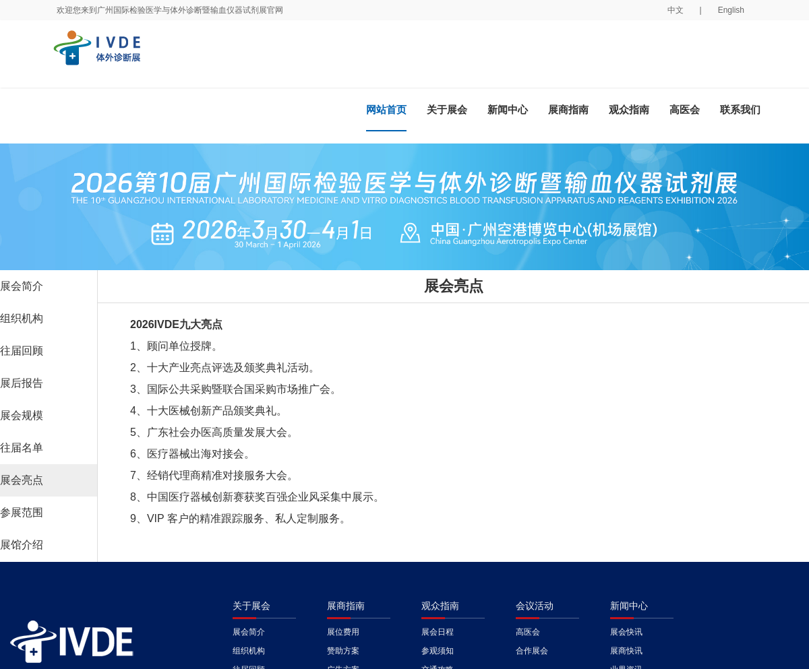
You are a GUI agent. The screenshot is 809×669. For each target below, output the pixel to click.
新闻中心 (507, 109)
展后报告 (21, 383)
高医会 (684, 109)
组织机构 (21, 318)
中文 (675, 10)
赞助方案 (343, 651)
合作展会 (532, 651)
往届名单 (21, 447)
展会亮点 (21, 480)
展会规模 (21, 415)
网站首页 (386, 109)
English (731, 10)
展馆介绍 (21, 544)
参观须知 (437, 651)
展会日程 (437, 632)
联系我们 (740, 109)
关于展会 (447, 109)
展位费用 (343, 632)
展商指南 (568, 109)
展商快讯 (626, 651)
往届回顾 (21, 350)
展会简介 (21, 286)
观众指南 (629, 109)
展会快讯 (626, 632)
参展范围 (21, 512)
